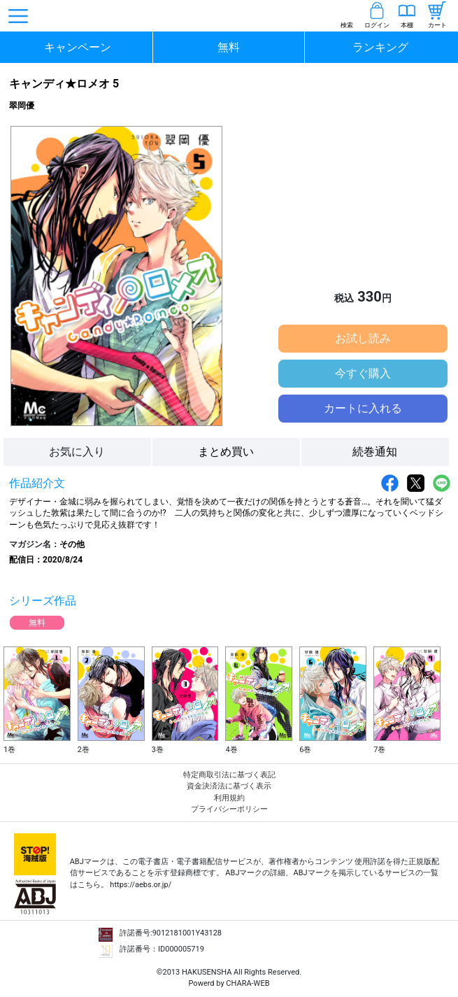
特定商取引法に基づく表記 (229, 774)
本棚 (407, 25)
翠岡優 (21, 106)
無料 (228, 47)
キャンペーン (77, 47)
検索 (347, 25)
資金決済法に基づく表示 (229, 786)
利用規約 (229, 797)
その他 (72, 544)
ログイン (376, 25)
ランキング (380, 47)
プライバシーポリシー (229, 809)
